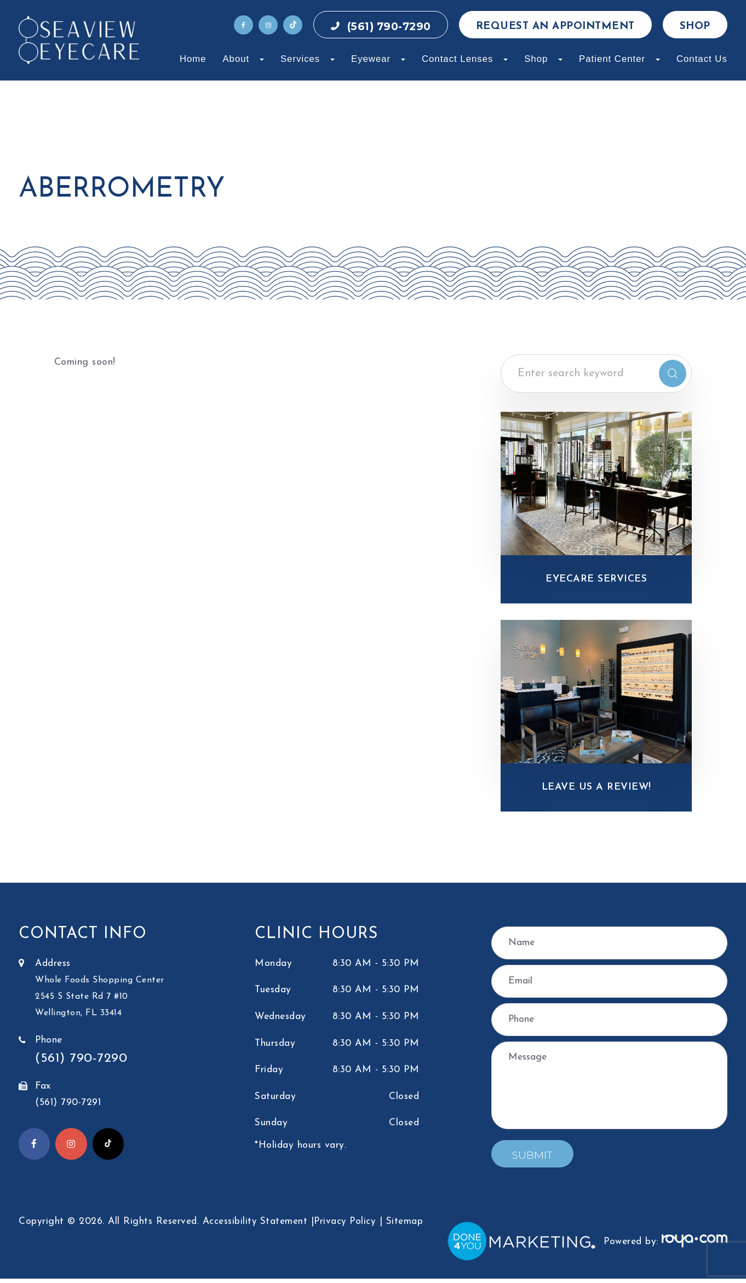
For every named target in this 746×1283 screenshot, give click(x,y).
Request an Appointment (555, 26)
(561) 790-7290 (389, 26)
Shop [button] (543, 59)
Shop (695, 26)
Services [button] (307, 59)
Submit (532, 1159)
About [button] (243, 59)
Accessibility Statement (255, 1225)
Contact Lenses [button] (465, 59)
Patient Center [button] (619, 59)
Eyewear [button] (378, 59)
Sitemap (405, 1225)
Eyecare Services (596, 580)
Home (193, 59)
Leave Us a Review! (596, 790)
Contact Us (701, 59)
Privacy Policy (345, 1225)
